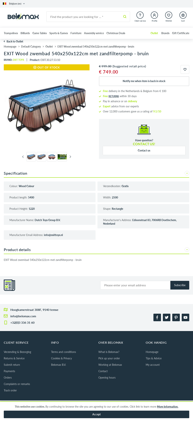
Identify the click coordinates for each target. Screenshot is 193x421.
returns (114, 96)
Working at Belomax (110, 364)
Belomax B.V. (58, 364)
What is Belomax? (108, 351)
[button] (14, 3)
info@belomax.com (23, 316)
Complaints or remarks (17, 384)
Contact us (144, 150)
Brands (165, 33)
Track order (10, 390)
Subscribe (179, 285)
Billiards (25, 33)
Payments (9, 371)
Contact (103, 371)
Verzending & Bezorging (17, 351)
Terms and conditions (63, 351)
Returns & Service (14, 358)
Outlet (154, 33)
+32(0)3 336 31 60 (22, 322)
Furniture (75, 33)
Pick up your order (109, 358)
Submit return (12, 364)
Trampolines (11, 33)
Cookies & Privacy (61, 358)
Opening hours (107, 377)
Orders (8, 377)
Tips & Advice (154, 358)
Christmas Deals (115, 33)
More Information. (167, 406)
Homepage (152, 351)
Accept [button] (96, 414)
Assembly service (94, 33)
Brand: (14, 59)
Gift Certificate (180, 33)
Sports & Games (58, 33)
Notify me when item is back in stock (144, 81)
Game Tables (39, 33)
